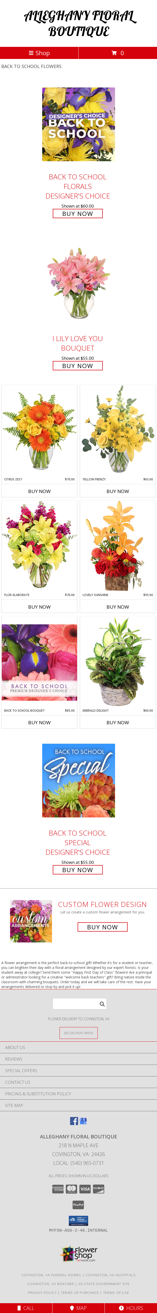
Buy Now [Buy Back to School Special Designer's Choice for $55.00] (77, 870)
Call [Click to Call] (26, 1308)
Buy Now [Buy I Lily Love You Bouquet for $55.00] (77, 366)
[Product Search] (80, 1003)
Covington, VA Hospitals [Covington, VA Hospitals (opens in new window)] (111, 1275)
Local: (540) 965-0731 (78, 1163)
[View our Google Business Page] (83, 1123)
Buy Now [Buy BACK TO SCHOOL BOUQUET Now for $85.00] (39, 722)
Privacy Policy (42, 1292)
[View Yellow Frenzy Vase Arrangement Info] (117, 431)
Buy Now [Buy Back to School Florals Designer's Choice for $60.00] (77, 213)
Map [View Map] (78, 1308)
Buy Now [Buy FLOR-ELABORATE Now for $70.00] (39, 607)
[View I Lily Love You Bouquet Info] (78, 282)
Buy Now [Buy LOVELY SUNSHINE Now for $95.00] (118, 607)
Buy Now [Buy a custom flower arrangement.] (102, 927)
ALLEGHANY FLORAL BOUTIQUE (78, 23)
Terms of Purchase (80, 1292)
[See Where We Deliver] (79, 1032)
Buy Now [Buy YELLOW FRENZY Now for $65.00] (118, 491)
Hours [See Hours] (131, 1308)
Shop (39, 53)
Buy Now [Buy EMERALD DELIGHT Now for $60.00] (118, 722)
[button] (78, 1221)
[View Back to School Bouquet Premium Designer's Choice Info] (39, 662)
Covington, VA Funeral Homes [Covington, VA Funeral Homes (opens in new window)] (51, 1275)
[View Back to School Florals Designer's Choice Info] (78, 124)
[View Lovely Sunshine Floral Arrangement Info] (117, 546)
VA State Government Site (104, 1284)
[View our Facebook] (74, 1123)
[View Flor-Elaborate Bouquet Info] (39, 546)
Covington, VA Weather (50, 1284)
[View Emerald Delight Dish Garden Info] (117, 662)
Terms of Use (116, 1292)
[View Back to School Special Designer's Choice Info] (78, 780)
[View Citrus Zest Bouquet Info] (39, 431)
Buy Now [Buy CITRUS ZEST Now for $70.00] (39, 491)
